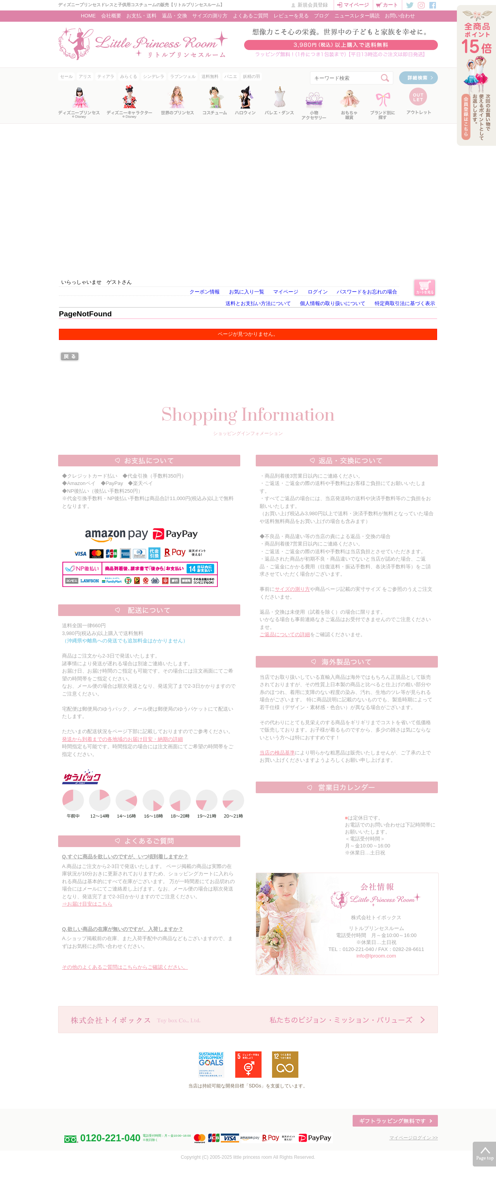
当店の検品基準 (277, 753)
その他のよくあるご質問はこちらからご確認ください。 (125, 967)
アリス (85, 76)
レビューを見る (291, 16)
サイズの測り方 (209, 16)
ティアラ (105, 76)
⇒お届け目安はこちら (87, 904)
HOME (88, 16)
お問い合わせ (400, 16)
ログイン (318, 292)
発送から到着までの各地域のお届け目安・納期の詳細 (122, 739)
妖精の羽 (251, 76)
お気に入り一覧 (246, 292)
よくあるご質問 (250, 16)
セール (66, 76)
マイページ (356, 5)
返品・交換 (174, 16)
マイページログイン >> (413, 1138)
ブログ (321, 16)
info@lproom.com (376, 956)
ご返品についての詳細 (285, 634)
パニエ (230, 76)
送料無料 (210, 76)
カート (390, 5)
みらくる (128, 76)
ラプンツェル (183, 76)
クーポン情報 (204, 292)
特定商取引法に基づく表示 (405, 303)
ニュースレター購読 (357, 16)
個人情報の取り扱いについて (332, 303)
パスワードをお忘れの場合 (367, 292)
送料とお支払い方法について (258, 303)
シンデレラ (153, 76)
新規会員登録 (313, 5)
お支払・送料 (141, 16)
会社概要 (111, 16)
